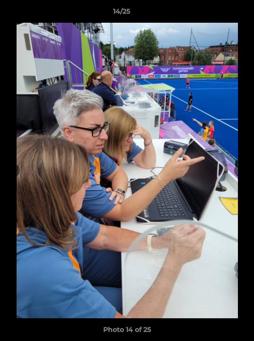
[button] (220, 13)
